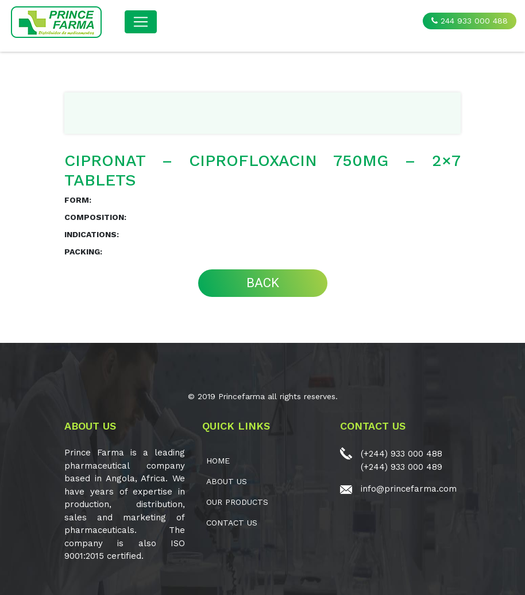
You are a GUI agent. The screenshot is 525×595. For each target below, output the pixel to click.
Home (218, 460)
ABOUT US (226, 481)
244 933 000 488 (469, 20)
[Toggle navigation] (141, 21)
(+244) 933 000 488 (401, 454)
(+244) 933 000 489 (401, 467)
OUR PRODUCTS (237, 502)
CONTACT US (231, 522)
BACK (262, 283)
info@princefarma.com (409, 489)
